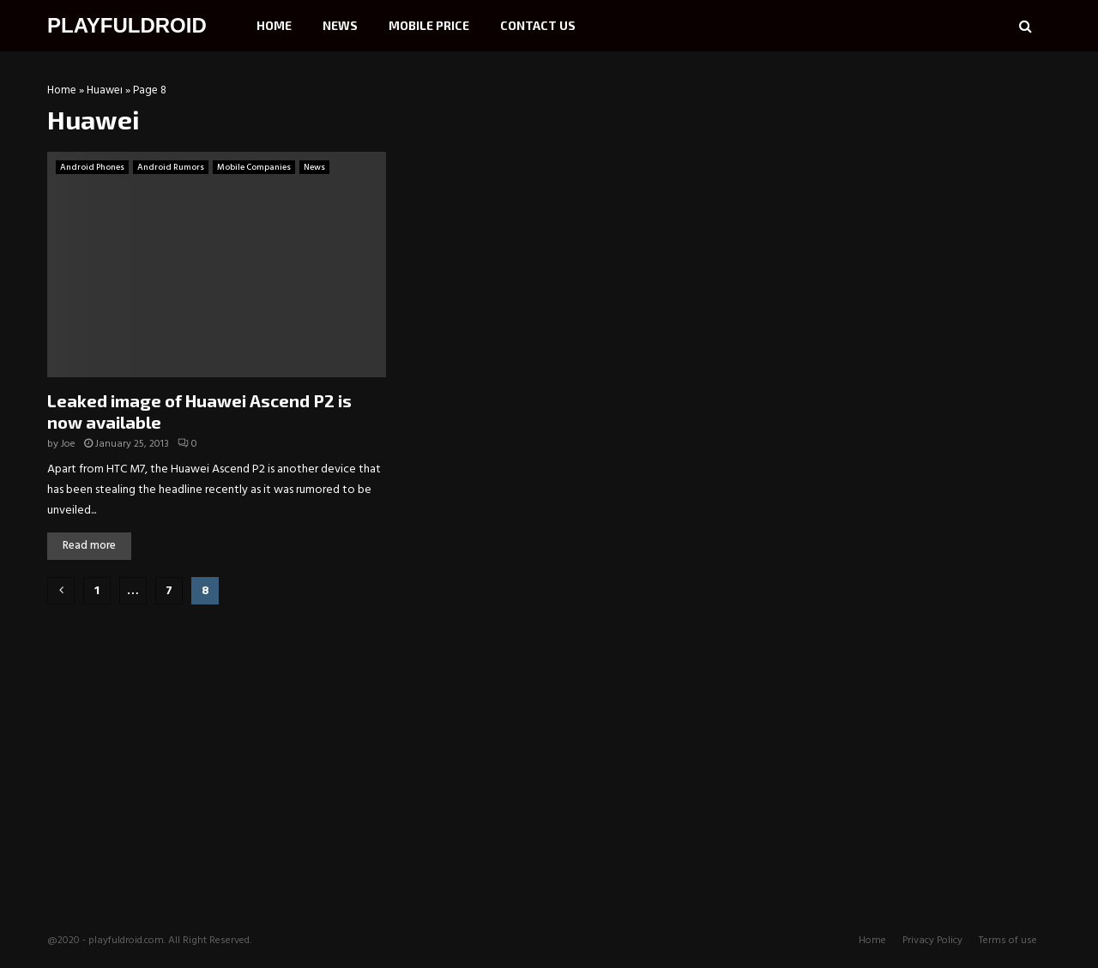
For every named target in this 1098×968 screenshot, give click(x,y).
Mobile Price (429, 25)
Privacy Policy (932, 940)
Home (274, 25)
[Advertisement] (922, 193)
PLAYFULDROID (127, 25)
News (340, 25)
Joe (68, 444)
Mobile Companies (254, 167)
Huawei (105, 90)
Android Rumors (170, 167)
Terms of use (1008, 940)
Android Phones (92, 167)
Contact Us (538, 25)
